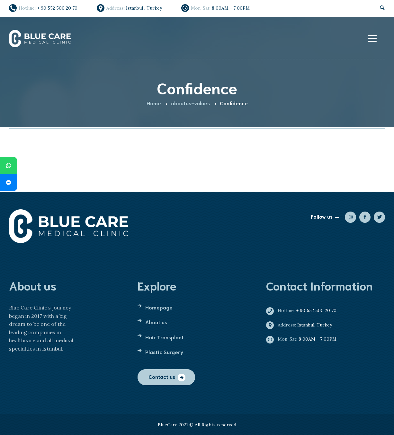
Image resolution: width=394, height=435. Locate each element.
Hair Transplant (164, 337)
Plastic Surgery (164, 351)
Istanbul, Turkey (301, 325)
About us (156, 321)
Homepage (159, 307)
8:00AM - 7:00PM (303, 339)
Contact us (161, 376)
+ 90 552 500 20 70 (303, 310)
